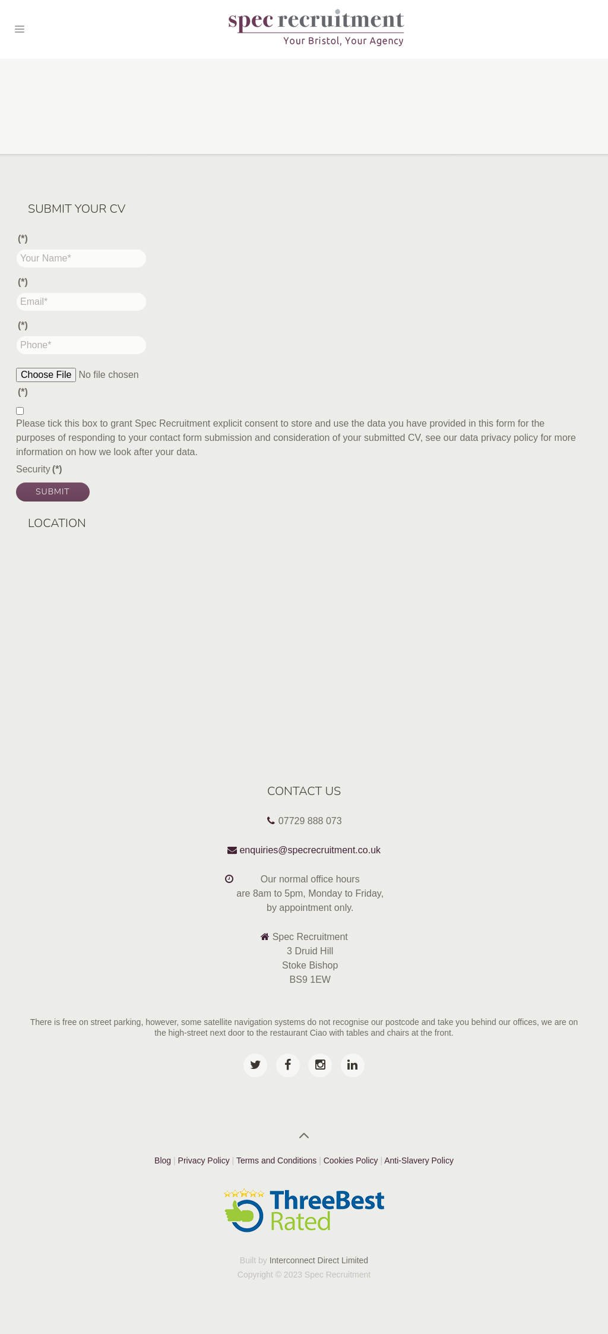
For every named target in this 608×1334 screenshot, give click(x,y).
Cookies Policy (352, 1160)
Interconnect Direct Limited (319, 1260)
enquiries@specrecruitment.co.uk (310, 850)
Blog (162, 1160)
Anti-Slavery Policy (419, 1160)
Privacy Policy (204, 1160)
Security (39, 469)
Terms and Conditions (276, 1160)
